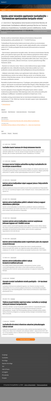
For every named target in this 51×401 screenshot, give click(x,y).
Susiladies (4, 133)
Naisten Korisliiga (7, 363)
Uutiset (9, 10)
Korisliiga (5, 360)
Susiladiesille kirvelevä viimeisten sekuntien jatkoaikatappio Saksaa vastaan (24, 325)
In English (5, 372)
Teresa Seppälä (31, 112)
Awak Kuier (4, 112)
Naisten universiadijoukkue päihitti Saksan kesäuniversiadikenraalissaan (17, 261)
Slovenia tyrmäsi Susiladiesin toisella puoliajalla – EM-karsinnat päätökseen (25, 282)
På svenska (5, 375)
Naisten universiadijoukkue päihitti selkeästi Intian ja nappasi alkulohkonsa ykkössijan (24, 203)
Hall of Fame (5, 369)
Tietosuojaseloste (42, 385)
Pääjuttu (9, 133)
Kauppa (4, 378)
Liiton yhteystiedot (29, 385)
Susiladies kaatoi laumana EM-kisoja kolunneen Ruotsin (22, 147)
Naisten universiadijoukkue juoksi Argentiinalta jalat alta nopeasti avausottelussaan (25, 243)
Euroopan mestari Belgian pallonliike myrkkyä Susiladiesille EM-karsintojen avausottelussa (25, 165)
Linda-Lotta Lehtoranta (22, 112)
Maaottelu (15, 133)
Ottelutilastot (6, 104)
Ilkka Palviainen (11, 112)
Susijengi (13, 299)
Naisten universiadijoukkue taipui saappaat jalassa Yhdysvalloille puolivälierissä (25, 184)
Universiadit (13, 180)
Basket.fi (4, 10)
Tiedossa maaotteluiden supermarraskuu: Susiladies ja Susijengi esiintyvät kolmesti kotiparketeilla (25, 303)
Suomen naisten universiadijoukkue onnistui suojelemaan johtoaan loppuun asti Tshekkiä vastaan (22, 222)
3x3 (3, 366)
